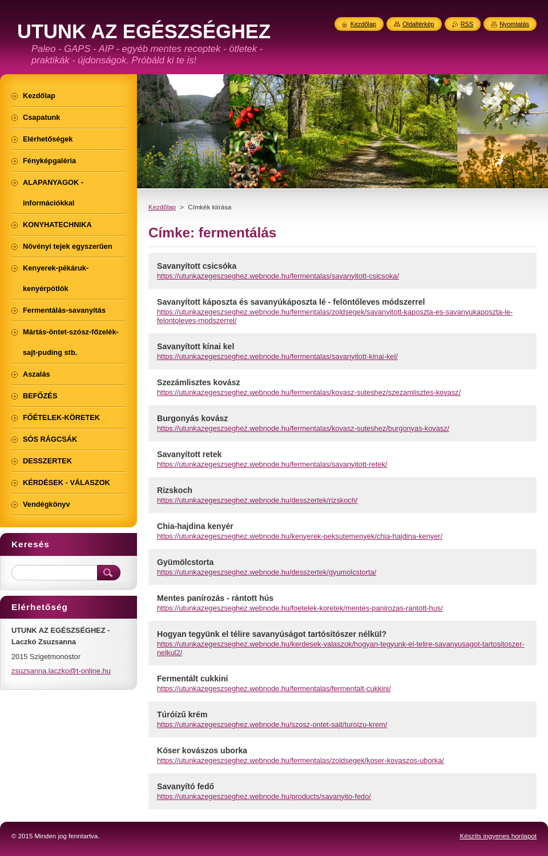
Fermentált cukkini (192, 678)
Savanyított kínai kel (195, 346)
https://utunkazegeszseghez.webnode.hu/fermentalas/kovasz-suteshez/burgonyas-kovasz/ (303, 428)
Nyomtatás (514, 24)
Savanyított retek (189, 454)
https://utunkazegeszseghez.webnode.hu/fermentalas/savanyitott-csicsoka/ (278, 276)
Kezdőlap (162, 207)
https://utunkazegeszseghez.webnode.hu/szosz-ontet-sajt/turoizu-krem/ (272, 724)
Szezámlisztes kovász (198, 382)
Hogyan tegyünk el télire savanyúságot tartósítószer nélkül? (271, 634)
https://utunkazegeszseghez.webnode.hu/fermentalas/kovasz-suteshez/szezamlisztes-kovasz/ (309, 392)
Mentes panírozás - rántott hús (215, 598)
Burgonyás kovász (192, 418)
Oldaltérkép (418, 24)
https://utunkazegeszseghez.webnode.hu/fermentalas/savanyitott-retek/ (272, 464)
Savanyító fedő (185, 786)
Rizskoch (174, 490)
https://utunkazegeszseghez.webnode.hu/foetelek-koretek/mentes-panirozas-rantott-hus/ (300, 608)
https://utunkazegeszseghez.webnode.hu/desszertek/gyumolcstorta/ (266, 572)
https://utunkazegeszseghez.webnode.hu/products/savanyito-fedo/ (264, 796)
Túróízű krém (182, 714)
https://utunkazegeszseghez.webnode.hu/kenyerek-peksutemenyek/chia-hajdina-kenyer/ (299, 536)
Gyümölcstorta (185, 562)
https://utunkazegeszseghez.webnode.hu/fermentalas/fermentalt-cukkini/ (274, 688)
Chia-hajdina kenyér (195, 526)
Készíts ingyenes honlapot (498, 836)
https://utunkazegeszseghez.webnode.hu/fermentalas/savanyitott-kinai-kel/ (277, 356)
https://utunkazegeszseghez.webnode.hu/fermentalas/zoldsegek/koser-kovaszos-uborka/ (300, 760)
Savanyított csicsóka (196, 265)
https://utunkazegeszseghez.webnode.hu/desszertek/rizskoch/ (257, 500)
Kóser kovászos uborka (202, 750)
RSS (467, 24)
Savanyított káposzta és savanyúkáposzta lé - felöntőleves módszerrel (291, 301)
